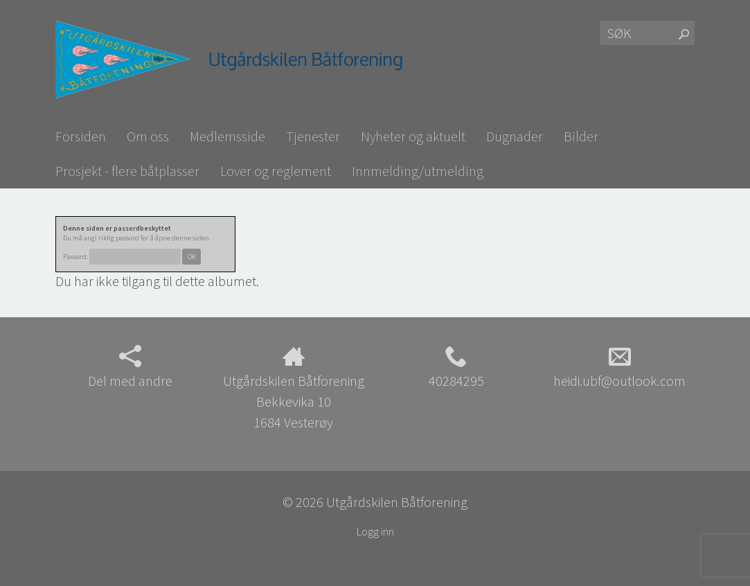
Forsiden (80, 136)
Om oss (148, 136)
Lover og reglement (275, 170)
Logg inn (375, 531)
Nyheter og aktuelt (413, 136)
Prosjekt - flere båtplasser (127, 170)
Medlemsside (227, 136)
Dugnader (514, 136)
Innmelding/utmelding (417, 170)
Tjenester (313, 136)
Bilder (581, 136)
